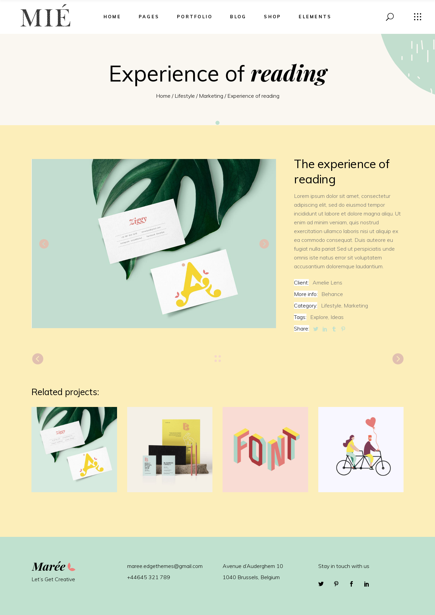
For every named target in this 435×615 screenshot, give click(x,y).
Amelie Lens (327, 282)
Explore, (319, 317)
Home (163, 95)
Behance (332, 294)
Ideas (337, 317)
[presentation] (44, 243)
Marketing (211, 95)
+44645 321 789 (148, 577)
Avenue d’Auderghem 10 (253, 566)
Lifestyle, (331, 305)
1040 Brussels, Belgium (251, 577)
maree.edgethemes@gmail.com (165, 566)
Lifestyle (185, 95)
